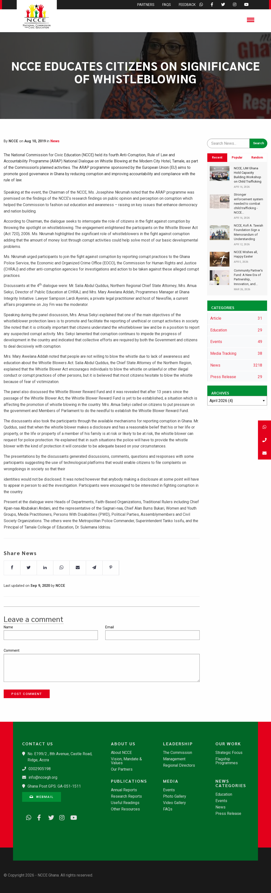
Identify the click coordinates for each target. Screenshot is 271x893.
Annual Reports (124, 790)
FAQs (167, 809)
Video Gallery (174, 803)
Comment (11, 650)
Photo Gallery (174, 796)
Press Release (228, 814)
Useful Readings (125, 803)
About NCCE (121, 753)
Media (171, 781)
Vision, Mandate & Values (126, 761)
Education (223, 794)
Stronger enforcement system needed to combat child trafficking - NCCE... (248, 203)
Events (169, 790)
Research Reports (126, 796)
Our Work (228, 743)
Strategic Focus (228, 753)
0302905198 (40, 768)
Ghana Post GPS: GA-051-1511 (54, 786)
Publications (129, 781)
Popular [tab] (237, 157)
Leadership (178, 743)
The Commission (177, 753)
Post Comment (26, 694)
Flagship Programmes (226, 761)
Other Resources (125, 809)
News (55, 141)
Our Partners (122, 769)
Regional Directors (179, 765)
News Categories (230, 783)
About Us (123, 743)
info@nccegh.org (43, 777)
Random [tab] (257, 157)
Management (174, 759)
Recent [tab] (217, 157)
